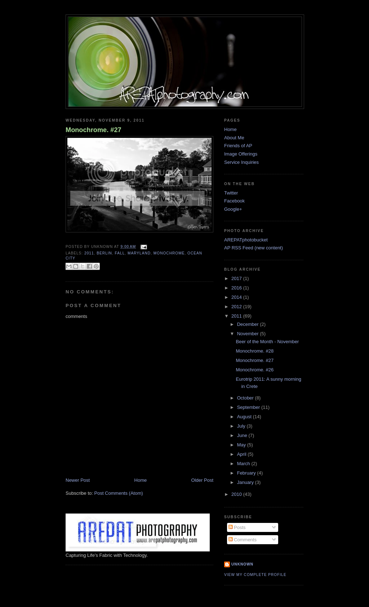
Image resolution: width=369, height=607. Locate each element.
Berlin (104, 253)
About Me (234, 137)
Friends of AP (238, 145)
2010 (237, 494)
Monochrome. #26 (255, 369)
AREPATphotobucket (246, 240)
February (247, 473)
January (246, 482)
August (245, 416)
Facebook (234, 201)
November (248, 333)
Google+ (233, 209)
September (249, 407)
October (246, 398)
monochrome (169, 253)
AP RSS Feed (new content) (253, 247)
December (248, 324)
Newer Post (78, 480)
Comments (242, 539)
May (242, 444)
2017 (237, 278)
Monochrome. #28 (255, 351)
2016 (237, 288)
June (243, 435)
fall (120, 253)
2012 (237, 306)
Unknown (242, 564)
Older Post (202, 480)
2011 (89, 253)
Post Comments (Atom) (118, 493)
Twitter (231, 193)
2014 (237, 297)
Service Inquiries (241, 162)
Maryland (139, 253)
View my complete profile (255, 575)
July (242, 426)
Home (140, 480)
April (242, 454)
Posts (237, 527)
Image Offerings (240, 154)
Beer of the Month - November (267, 341)
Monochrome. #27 (93, 130)
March (244, 463)
